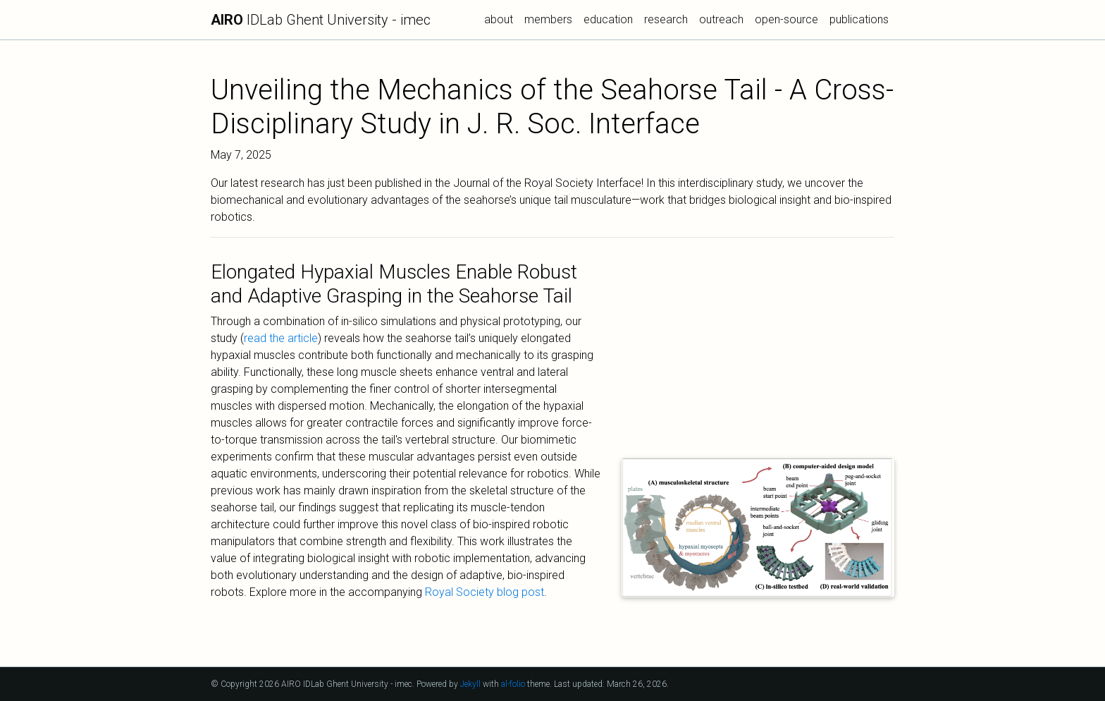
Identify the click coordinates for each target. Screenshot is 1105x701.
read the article (281, 338)
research (666, 19)
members (548, 19)
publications (859, 19)
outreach (721, 19)
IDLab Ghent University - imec (321, 19)
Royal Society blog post (484, 592)
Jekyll (470, 684)
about (498, 19)
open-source (786, 19)
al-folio (513, 684)
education (608, 19)
